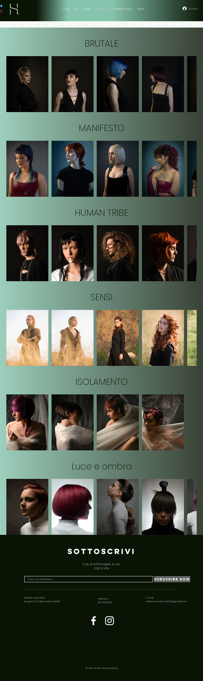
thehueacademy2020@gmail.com (166, 601)
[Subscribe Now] (172, 579)
